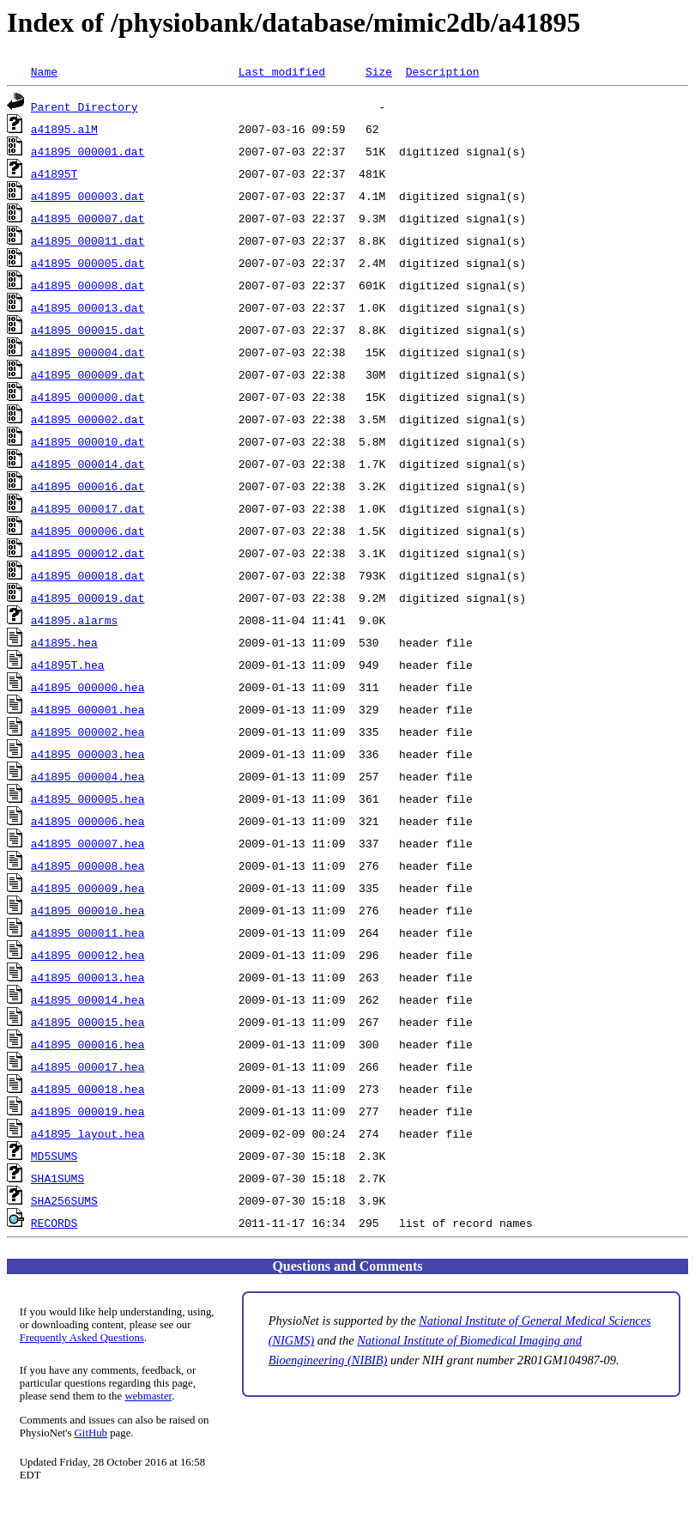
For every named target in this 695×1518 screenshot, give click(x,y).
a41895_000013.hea (88, 977)
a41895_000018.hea (88, 1088)
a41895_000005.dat (88, 262)
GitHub (91, 1433)
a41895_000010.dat (88, 441)
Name (44, 71)
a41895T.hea (68, 664)
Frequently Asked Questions (82, 1338)
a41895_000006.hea (88, 821)
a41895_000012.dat (88, 553)
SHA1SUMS (57, 1178)
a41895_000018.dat (88, 575)
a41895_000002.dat (88, 419)
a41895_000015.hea (88, 1021)
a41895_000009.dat (88, 374)
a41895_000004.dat (88, 352)
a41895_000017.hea (88, 1066)
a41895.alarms (74, 620)
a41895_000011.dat (88, 240)
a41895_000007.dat (88, 218)
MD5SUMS (54, 1155)
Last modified (282, 71)
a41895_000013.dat (88, 307)
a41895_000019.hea (88, 1111)
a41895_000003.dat (88, 195)
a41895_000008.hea (88, 865)
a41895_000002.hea (88, 731)
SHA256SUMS (64, 1200)
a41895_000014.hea (88, 999)
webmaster (148, 1396)
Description (443, 71)
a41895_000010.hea (88, 910)
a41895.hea (64, 642)
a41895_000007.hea (88, 843)
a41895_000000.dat (88, 396)
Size (379, 71)
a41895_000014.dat (88, 463)
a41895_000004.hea (88, 776)
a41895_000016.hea (88, 1044)
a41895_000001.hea (88, 709)
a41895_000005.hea (88, 798)
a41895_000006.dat (88, 530)
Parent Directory (84, 106)
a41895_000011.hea (88, 932)
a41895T (54, 173)
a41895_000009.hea (88, 888)
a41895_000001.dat (88, 151)
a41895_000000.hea (88, 687)
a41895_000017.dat (88, 508)
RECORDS (54, 1222)
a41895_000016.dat (88, 486)
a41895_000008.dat (88, 285)
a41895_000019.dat (88, 597)
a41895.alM (64, 129)
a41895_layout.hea (88, 1133)
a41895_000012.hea (88, 954)
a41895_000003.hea (88, 754)
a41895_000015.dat (88, 329)
